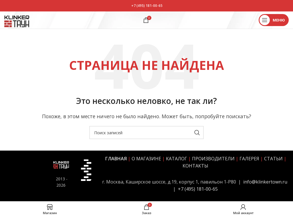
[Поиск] (146, 132)
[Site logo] (16, 19)
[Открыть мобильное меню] (274, 20)
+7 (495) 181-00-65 (147, 5)
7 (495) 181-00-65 (199, 189)
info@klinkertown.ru (265, 182)
